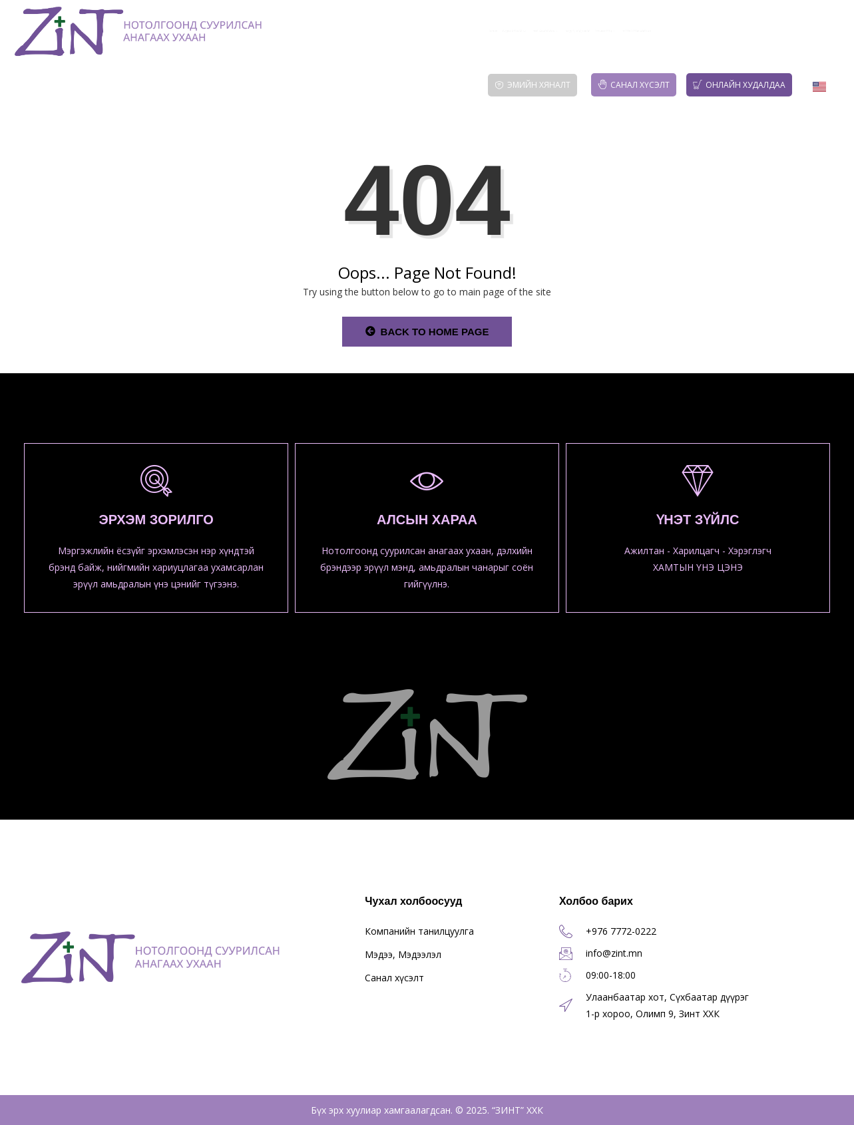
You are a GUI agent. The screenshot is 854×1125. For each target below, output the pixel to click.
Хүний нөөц (684, 31)
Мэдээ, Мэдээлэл (594, 31)
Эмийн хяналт (532, 84)
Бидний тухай (390, 31)
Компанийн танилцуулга (419, 931)
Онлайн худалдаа (739, 84)
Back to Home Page (427, 331)
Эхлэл (321, 31)
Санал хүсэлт (634, 84)
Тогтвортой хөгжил (784, 31)
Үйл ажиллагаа (492, 31)
